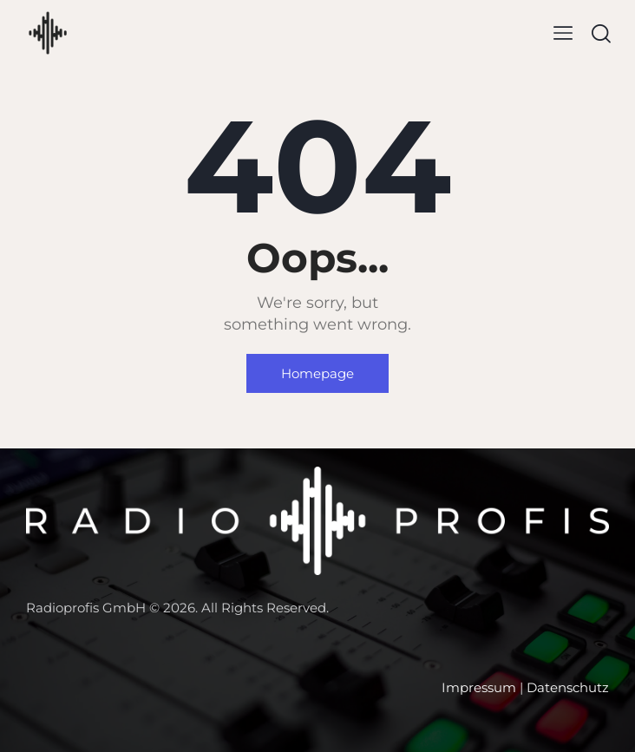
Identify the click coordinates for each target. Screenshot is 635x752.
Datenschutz (568, 687)
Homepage (317, 373)
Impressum (479, 687)
